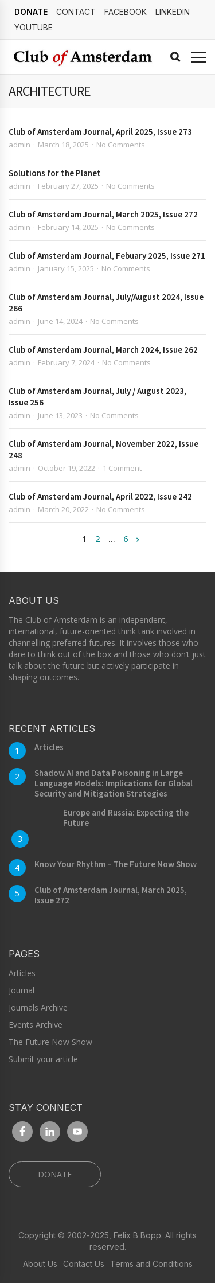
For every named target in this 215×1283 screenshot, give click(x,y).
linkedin (172, 12)
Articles (49, 747)
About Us (40, 1264)
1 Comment (122, 468)
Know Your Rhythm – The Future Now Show (115, 864)
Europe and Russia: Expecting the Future (126, 817)
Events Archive (35, 1024)
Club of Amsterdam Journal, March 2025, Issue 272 (103, 214)
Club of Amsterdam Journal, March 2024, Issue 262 (103, 349)
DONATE (31, 12)
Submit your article (43, 1059)
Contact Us (83, 1264)
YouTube (33, 27)
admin (19, 144)
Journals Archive (38, 1007)
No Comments (120, 144)
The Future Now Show (50, 1041)
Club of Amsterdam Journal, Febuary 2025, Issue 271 (107, 255)
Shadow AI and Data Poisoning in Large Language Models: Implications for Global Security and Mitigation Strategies (113, 783)
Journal (21, 990)
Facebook (125, 12)
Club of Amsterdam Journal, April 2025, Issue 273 (100, 131)
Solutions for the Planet (55, 172)
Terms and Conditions (151, 1264)
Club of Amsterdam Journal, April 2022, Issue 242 (100, 496)
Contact (76, 12)
